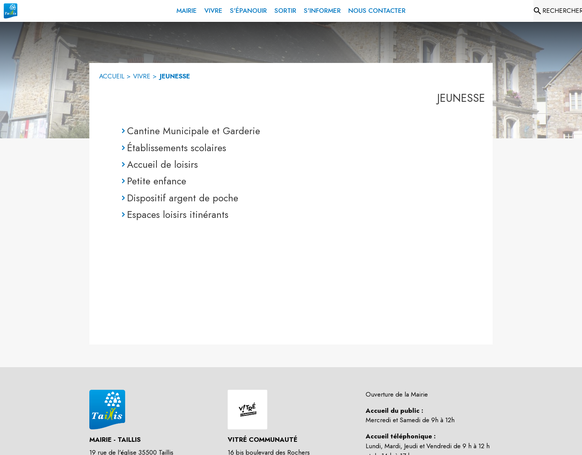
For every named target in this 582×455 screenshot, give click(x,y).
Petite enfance (156, 181)
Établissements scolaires (176, 147)
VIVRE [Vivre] (141, 76)
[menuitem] (187, 9)
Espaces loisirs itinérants (177, 214)
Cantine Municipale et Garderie (193, 130)
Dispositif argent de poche (182, 197)
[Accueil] (10, 10)
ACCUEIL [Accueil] (111, 76)
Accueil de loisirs (162, 164)
